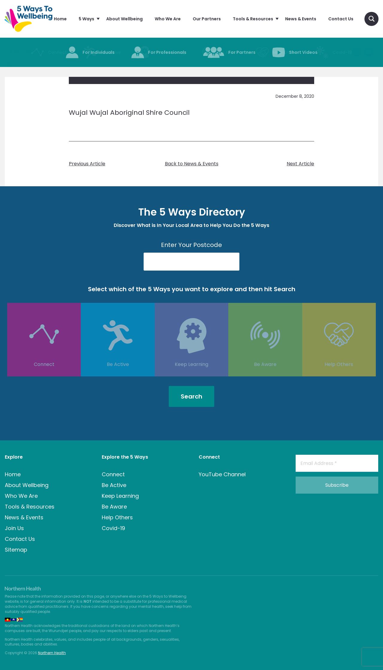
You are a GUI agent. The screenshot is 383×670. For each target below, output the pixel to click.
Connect (44, 373)
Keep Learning (191, 373)
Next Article (300, 164)
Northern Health (52, 652)
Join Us (14, 528)
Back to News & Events (191, 164)
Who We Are (21, 496)
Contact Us (20, 539)
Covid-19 (113, 528)
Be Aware (265, 373)
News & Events (24, 517)
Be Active (118, 373)
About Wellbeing (26, 485)
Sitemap (16, 549)
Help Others (339, 373)
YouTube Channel (222, 474)
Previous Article (87, 164)
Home (13, 474)
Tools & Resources (29, 506)
